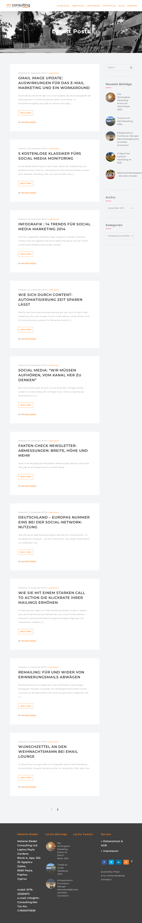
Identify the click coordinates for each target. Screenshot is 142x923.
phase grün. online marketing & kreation (113, 875)
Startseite (63, 6)
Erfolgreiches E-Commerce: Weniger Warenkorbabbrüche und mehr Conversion (128, 139)
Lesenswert (53, 73)
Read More (25, 113)
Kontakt (132, 6)
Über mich (78, 6)
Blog (122, 6)
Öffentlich (109, 6)
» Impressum (109, 851)
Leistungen (93, 6)
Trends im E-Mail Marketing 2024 (125, 121)
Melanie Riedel (28, 122)
